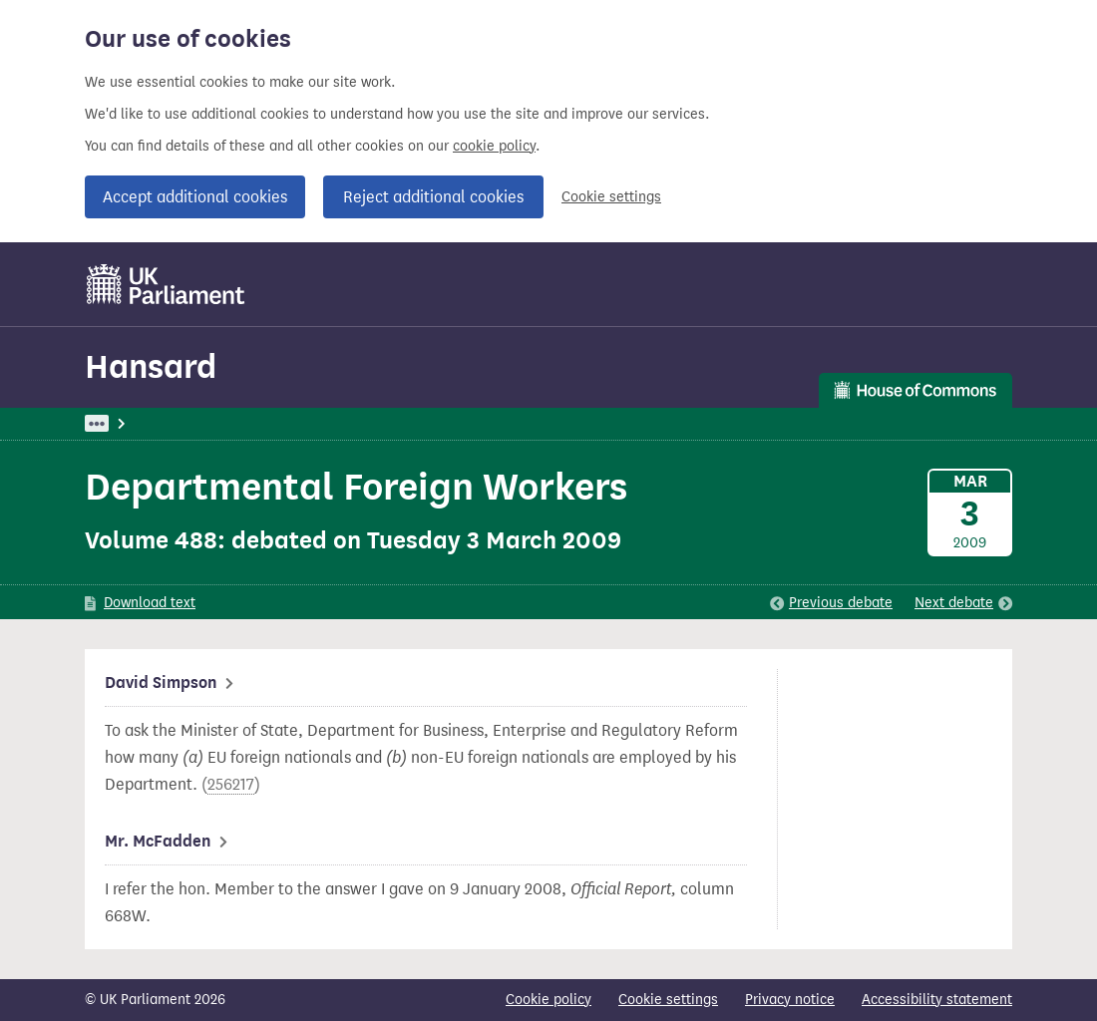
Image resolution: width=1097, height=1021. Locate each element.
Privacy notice (790, 999)
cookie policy (494, 146)
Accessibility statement (937, 999)
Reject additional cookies (433, 196)
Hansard (150, 366)
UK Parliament (130, 423)
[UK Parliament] (166, 284)
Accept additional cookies (195, 196)
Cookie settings (611, 196)
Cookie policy (548, 999)
